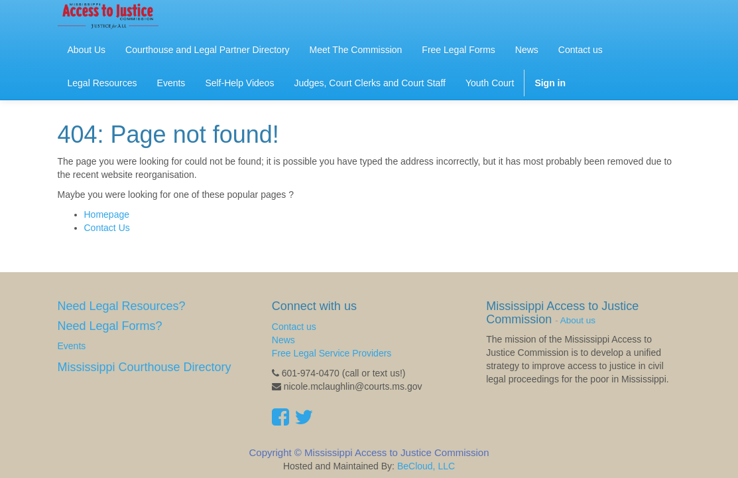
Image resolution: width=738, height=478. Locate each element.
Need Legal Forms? (110, 326)
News (283, 340)
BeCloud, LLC (426, 466)
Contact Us (107, 227)
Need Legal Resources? (122, 306)
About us (577, 320)
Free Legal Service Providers (332, 353)
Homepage (107, 214)
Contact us (294, 326)
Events (72, 346)
